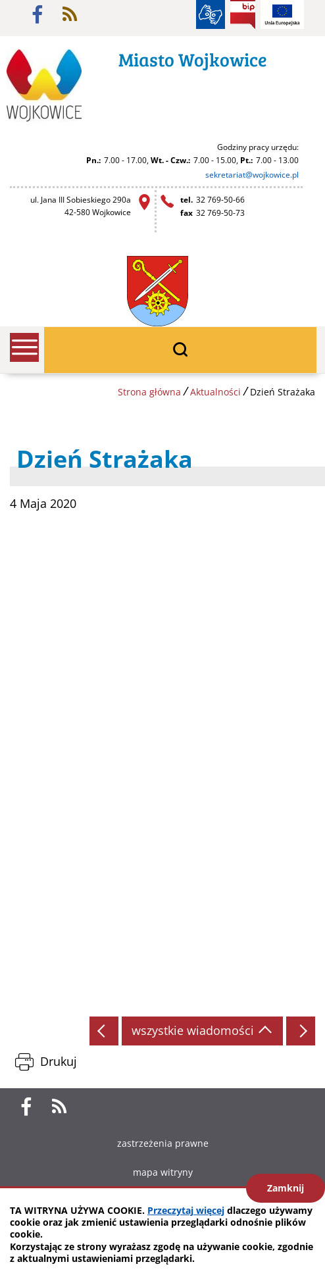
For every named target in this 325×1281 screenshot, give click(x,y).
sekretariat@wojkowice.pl (252, 174)
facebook (37, 14)
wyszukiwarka (180, 350)
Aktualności (215, 392)
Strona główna (149, 392)
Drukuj (58, 1061)
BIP (242, 14)
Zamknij (285, 1188)
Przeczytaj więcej (185, 1210)
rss (69, 14)
